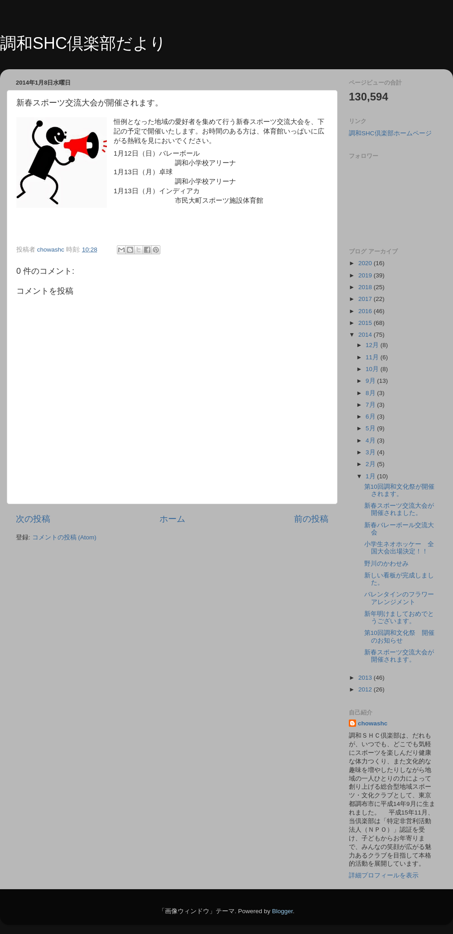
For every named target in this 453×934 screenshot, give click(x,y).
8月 (371, 393)
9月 (371, 380)
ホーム (172, 519)
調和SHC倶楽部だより (83, 43)
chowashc (372, 723)
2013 (366, 677)
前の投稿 (311, 519)
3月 (371, 452)
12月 (373, 345)
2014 (366, 334)
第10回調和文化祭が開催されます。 (399, 490)
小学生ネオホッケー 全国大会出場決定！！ (399, 548)
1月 (371, 476)
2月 (371, 464)
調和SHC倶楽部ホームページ (390, 133)
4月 (371, 440)
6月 (371, 416)
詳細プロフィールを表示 (384, 875)
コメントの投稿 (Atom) (64, 537)
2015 (366, 322)
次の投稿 (33, 519)
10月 (373, 369)
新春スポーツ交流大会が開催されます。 (399, 656)
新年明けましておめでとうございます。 (399, 617)
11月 (373, 357)
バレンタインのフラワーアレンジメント (399, 598)
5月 (371, 428)
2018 (366, 287)
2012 (366, 689)
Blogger (282, 911)
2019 (366, 275)
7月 (371, 404)
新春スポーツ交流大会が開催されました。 (399, 509)
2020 (366, 263)
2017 (366, 298)
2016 (366, 311)
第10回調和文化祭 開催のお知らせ (399, 636)
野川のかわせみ (386, 563)
